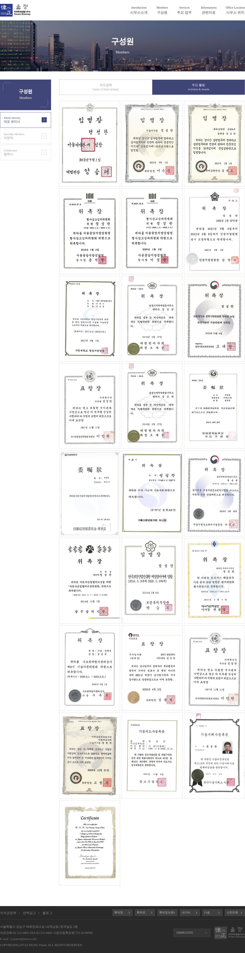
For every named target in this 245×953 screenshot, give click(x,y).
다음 (207, 912)
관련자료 (208, 10)
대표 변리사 (19, 119)
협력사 (19, 152)
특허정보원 (166, 912)
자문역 (19, 136)
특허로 (141, 912)
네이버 (186, 912)
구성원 (162, 10)
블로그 (47, 913)
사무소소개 (139, 10)
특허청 (118, 912)
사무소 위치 (235, 10)
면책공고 (29, 913)
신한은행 (232, 912)
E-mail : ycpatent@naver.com (18, 939)
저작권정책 (8, 913)
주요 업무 (184, 10)
